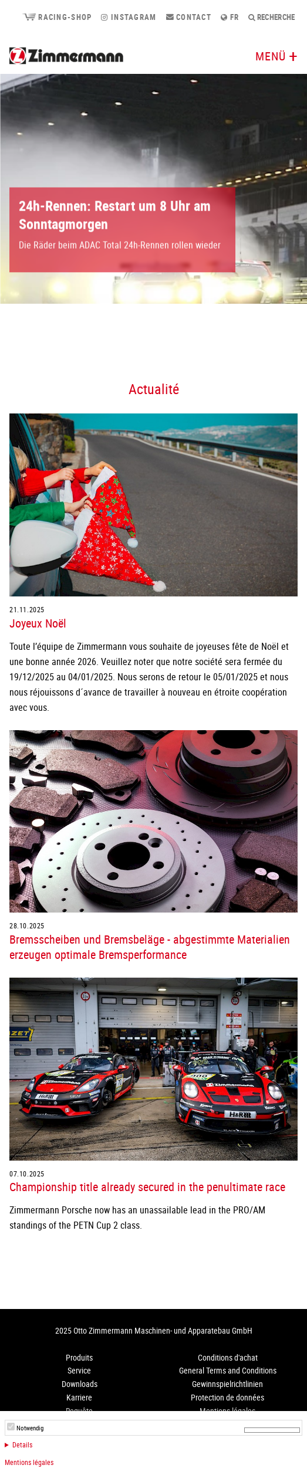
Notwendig (29, 1428)
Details (22, 1444)
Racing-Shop (57, 17)
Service (79, 1370)
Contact (189, 17)
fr (230, 17)
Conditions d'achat (228, 1357)
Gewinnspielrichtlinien (227, 1383)
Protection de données (227, 1397)
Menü (270, 56)
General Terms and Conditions (227, 1370)
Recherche (271, 17)
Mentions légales (29, 1462)
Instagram (128, 17)
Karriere (79, 1397)
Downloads (79, 1383)
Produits (79, 1357)
